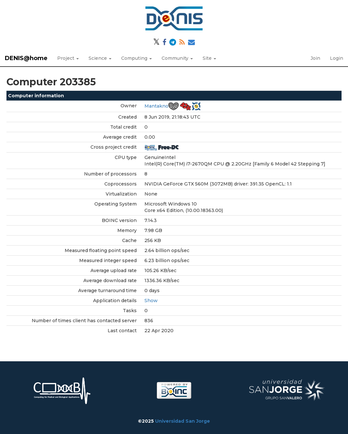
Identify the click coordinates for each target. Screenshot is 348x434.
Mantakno (156, 106)
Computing (136, 58)
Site (209, 58)
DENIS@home (26, 58)
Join (315, 58)
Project (68, 58)
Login (336, 58)
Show (151, 300)
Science (100, 58)
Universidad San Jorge (182, 421)
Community (177, 58)
